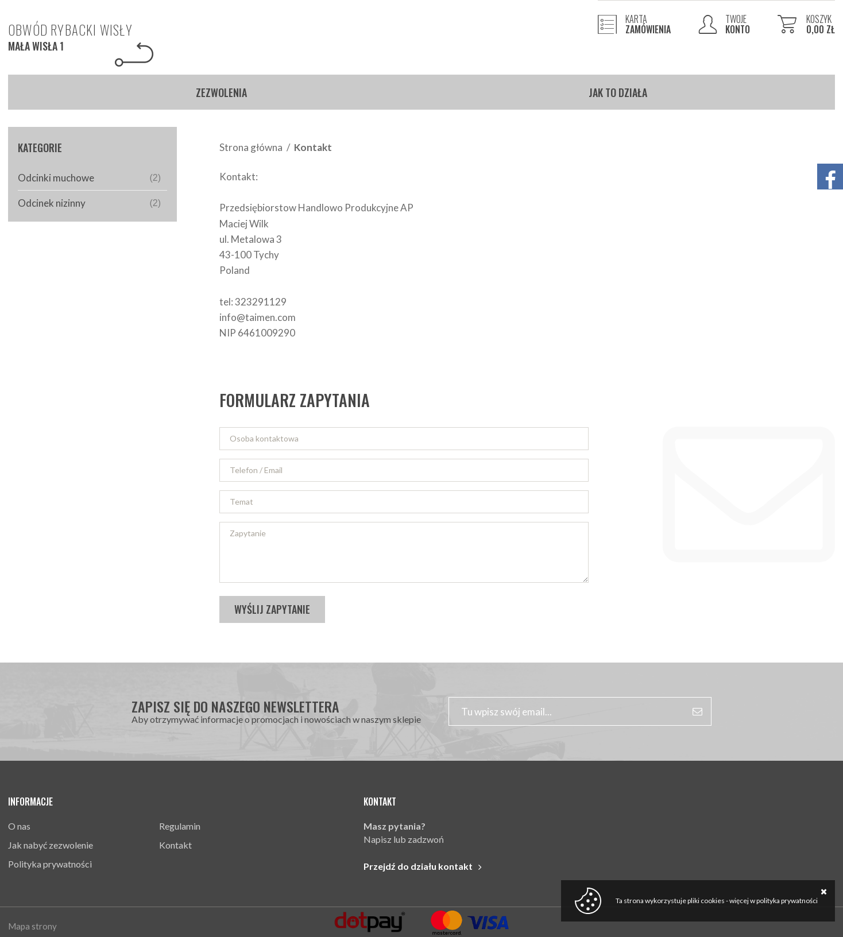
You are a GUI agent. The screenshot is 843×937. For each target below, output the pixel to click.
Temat (241, 501)
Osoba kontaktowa (264, 438)
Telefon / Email (256, 470)
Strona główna (251, 147)
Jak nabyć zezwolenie (50, 844)
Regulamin (179, 825)
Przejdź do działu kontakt (418, 866)
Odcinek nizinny (89, 203)
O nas (19, 825)
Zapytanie (248, 533)
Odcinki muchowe (89, 178)
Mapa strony (32, 926)
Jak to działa (618, 92)
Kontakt (175, 844)
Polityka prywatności (50, 863)
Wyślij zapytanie (272, 609)
